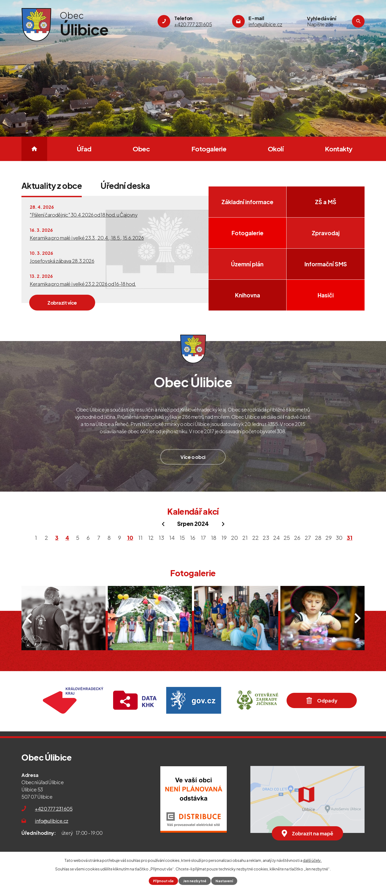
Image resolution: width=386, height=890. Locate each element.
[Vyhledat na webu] (328, 24)
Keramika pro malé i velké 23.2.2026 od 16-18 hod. (83, 284)
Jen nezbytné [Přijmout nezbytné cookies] (194, 881)
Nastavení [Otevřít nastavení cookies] (224, 881)
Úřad (84, 149)
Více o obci (193, 457)
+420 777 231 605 (53, 809)
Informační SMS (325, 264)
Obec (141, 149)
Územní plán (247, 264)
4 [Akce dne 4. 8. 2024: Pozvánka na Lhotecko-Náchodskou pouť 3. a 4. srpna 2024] (67, 537)
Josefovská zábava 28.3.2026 (62, 261)
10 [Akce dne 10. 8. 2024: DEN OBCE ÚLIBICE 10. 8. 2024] (130, 537)
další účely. (312, 860)
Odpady (321, 700)
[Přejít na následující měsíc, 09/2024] (223, 524)
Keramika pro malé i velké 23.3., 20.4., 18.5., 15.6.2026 (87, 238)
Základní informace (247, 201)
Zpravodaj (326, 233)
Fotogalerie (209, 149)
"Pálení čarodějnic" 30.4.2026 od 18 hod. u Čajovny (84, 215)
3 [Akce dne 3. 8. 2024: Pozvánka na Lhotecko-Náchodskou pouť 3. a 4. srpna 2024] (56, 537)
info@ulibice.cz (51, 821)
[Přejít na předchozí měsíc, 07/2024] (163, 524)
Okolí (276, 149)
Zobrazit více (62, 303)
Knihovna (247, 295)
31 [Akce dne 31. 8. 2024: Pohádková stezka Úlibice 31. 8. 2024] (349, 537)
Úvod (34, 149)
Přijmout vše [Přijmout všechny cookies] (163, 881)
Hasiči (325, 295)
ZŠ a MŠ (325, 201)
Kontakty (338, 149)
